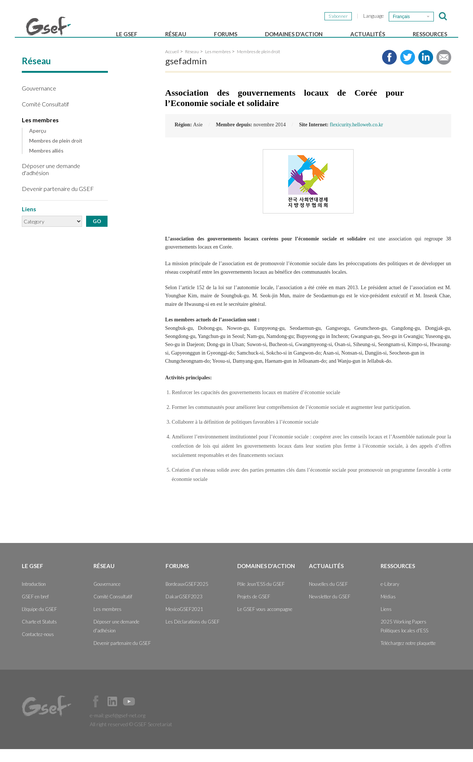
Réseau (175, 34)
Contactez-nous (38, 647)
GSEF (48, 26)
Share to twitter (407, 70)
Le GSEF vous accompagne (264, 622)
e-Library (390, 597)
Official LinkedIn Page (112, 714)
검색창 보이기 (443, 16)
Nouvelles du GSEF (328, 597)
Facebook (96, 714)
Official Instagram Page (146, 714)
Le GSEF (126, 34)
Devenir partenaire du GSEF (58, 201)
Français (401, 16)
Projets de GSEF (253, 609)
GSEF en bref (35, 609)
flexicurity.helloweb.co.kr (356, 137)
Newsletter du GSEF (329, 609)
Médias (388, 609)
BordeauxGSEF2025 (187, 597)
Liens (386, 622)
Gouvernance (39, 101)
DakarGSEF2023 (184, 609)
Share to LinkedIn (425, 70)
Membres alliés (46, 164)
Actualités (367, 34)
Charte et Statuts (39, 635)
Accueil (172, 64)
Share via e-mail (443, 70)
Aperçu (37, 144)
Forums (225, 34)
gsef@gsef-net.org (125, 728)
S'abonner (338, 16)
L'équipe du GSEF (39, 622)
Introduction (34, 597)
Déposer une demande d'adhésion (51, 182)
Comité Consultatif (45, 116)
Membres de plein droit (55, 154)
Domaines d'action (294, 34)
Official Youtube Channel (129, 714)
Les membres (40, 132)
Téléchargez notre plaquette (408, 656)
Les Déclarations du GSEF (193, 635)
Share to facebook (389, 70)
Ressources (430, 34)
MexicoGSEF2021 (184, 622)
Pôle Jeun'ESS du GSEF (261, 597)
